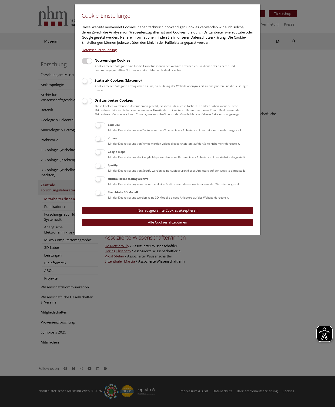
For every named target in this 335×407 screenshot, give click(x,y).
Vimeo (112, 138)
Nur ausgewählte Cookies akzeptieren (167, 210)
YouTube (114, 125)
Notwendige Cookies (112, 60)
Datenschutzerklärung (99, 49)
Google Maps (116, 152)
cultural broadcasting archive (128, 179)
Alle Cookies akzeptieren (167, 222)
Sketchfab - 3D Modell (123, 192)
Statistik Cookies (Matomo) (118, 80)
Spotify (113, 165)
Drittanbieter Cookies (113, 100)
